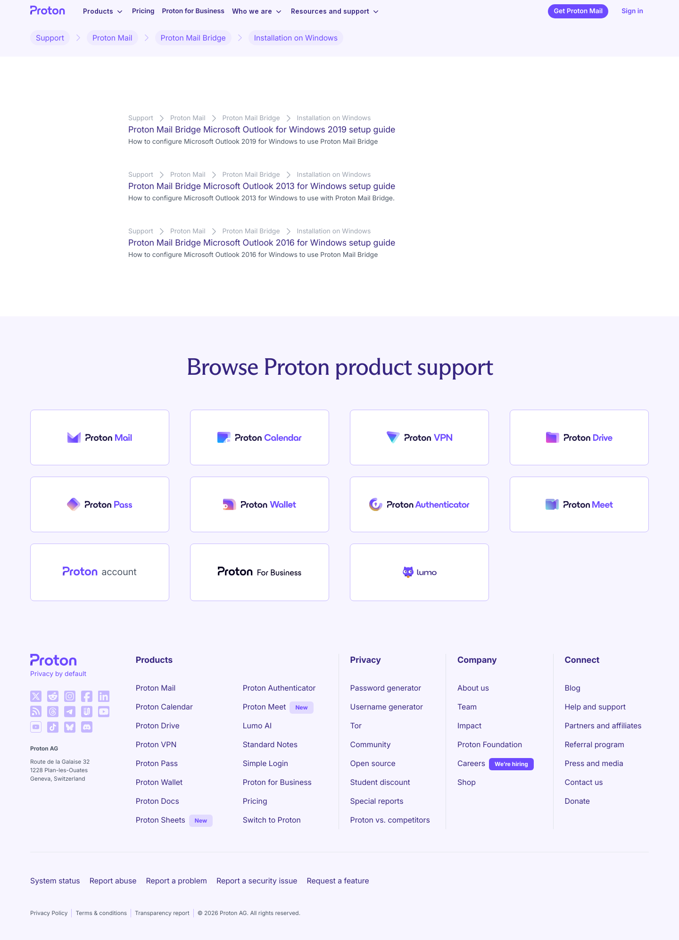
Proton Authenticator (279, 688)
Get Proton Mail (578, 11)
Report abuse (113, 880)
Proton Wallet (159, 782)
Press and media (594, 763)
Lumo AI (257, 725)
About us (473, 688)
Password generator (386, 688)
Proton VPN (156, 744)
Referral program (594, 744)
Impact (469, 725)
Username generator (386, 706)
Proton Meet (264, 706)
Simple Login (266, 763)
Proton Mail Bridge (193, 37)
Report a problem (176, 880)
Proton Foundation (489, 744)
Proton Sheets (160, 820)
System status (55, 880)
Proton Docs (157, 801)
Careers (471, 763)
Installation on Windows (296, 37)
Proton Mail (112, 37)
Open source (373, 763)
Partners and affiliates (603, 725)
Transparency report (162, 912)
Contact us (584, 782)
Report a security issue (257, 880)
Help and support (595, 706)
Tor (356, 725)
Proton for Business (193, 11)
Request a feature (338, 880)
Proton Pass (157, 763)
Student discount (380, 782)
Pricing (143, 11)
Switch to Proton (272, 820)
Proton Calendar (164, 706)
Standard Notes (270, 744)
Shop (466, 782)
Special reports (377, 801)
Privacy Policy (48, 912)
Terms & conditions (101, 912)
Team (467, 706)
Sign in (632, 11)
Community (370, 744)
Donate (577, 801)
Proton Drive (158, 725)
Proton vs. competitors (390, 820)
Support (50, 37)
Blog (572, 688)
